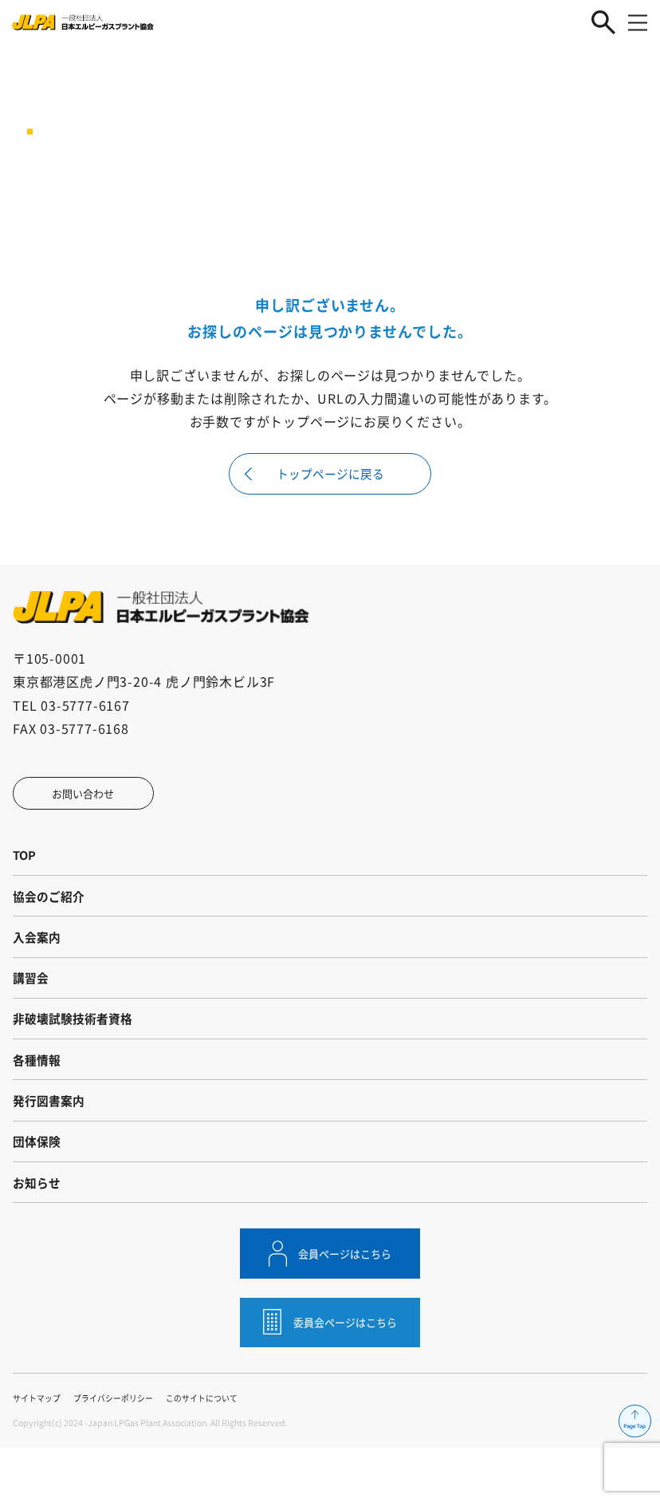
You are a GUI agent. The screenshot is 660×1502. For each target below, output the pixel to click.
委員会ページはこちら (346, 1374)
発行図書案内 (51, 1138)
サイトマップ (39, 1452)
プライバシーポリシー (122, 1452)
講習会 (32, 1001)
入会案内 (38, 956)
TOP (25, 865)
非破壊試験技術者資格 (76, 1047)
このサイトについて (218, 1452)
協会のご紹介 (51, 911)
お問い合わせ (89, 800)
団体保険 (38, 1183)
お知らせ (38, 1229)
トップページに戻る (330, 476)
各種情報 (38, 1092)
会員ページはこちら (346, 1303)
